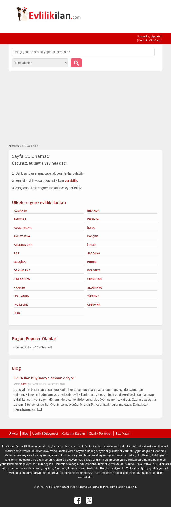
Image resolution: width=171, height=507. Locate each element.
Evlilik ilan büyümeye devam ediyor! (44, 378)
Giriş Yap (154, 40)
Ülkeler (13, 433)
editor (24, 383)
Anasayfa (14, 146)
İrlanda (93, 210)
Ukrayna (94, 304)
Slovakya (94, 287)
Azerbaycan (23, 245)
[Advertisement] (86, 106)
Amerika (20, 219)
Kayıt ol (142, 40)
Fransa (19, 287)
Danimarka (22, 270)
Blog (25, 433)
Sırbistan (94, 279)
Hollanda (21, 296)
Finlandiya (22, 279)
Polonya (93, 270)
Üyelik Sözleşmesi (45, 433)
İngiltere (21, 304)
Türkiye (93, 296)
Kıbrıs (92, 262)
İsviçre (92, 236)
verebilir (71, 180)
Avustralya (23, 227)
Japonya (93, 253)
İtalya (91, 245)
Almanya (20, 210)
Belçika (20, 262)
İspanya (93, 219)
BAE (16, 253)
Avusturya (22, 236)
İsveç (91, 227)
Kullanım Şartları (73, 433)
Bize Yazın (122, 433)
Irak (17, 313)
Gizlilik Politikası (100, 433)
